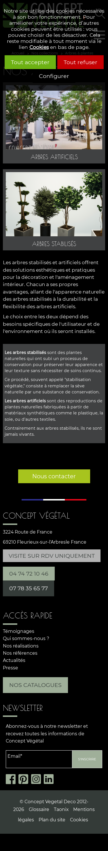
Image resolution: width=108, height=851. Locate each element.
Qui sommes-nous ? (26, 638)
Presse (10, 668)
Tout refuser (80, 62)
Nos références (20, 653)
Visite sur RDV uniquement (52, 555)
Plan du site (52, 820)
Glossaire (39, 809)
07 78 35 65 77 (28, 588)
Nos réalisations (21, 646)
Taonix (61, 809)
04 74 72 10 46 (28, 573)
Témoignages (18, 631)
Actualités (14, 660)
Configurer (54, 76)
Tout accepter (30, 62)
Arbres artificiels (54, 157)
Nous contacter (54, 476)
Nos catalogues (35, 684)
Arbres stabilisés (54, 244)
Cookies (39, 47)
